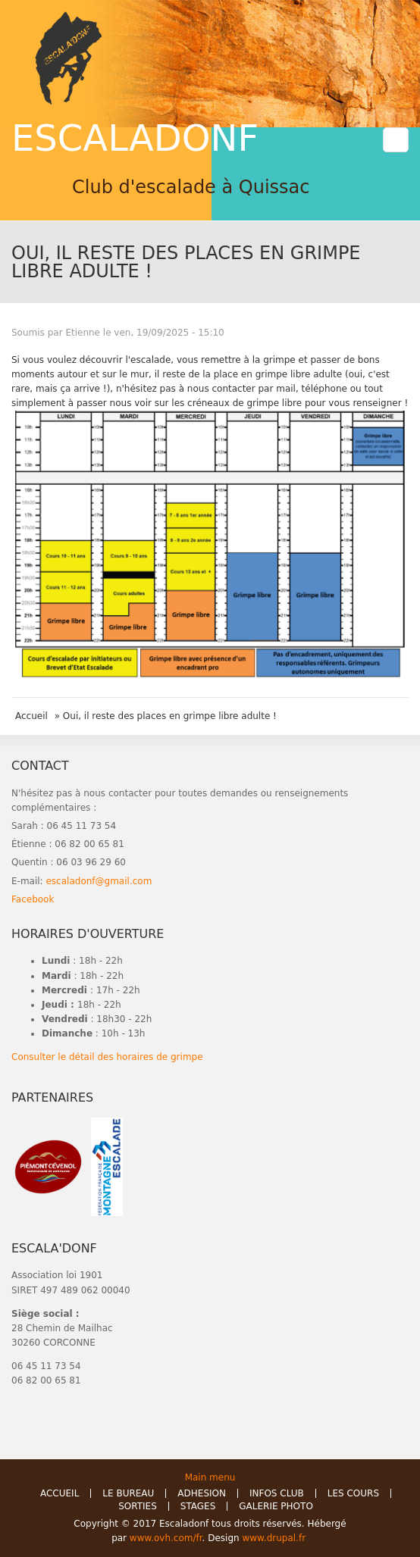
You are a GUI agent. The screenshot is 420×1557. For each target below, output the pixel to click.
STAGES (198, 1506)
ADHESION (201, 1493)
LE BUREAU (128, 1493)
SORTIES (137, 1506)
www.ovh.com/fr (166, 1538)
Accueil (31, 716)
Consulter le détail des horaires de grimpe (107, 1057)
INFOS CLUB (276, 1493)
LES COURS (353, 1493)
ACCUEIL (59, 1493)
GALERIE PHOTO (276, 1506)
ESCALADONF (135, 138)
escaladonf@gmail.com (98, 881)
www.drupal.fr (275, 1538)
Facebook (32, 899)
